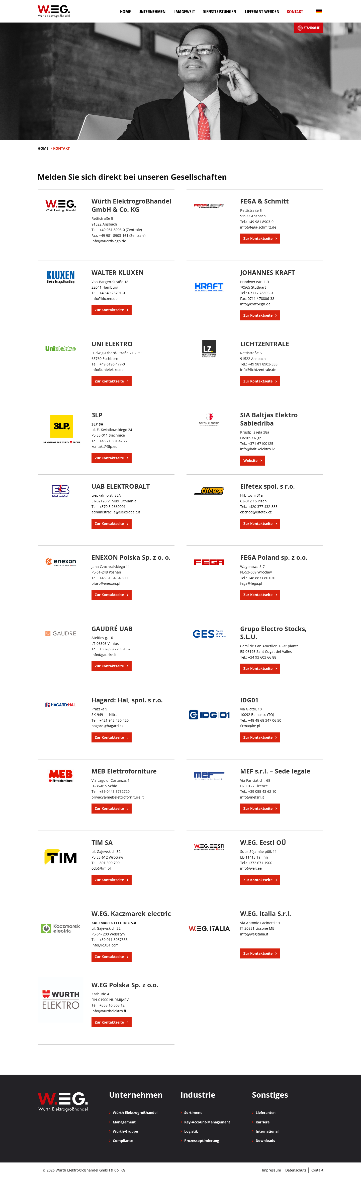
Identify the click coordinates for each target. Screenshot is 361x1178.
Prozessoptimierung (201, 1140)
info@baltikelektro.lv (257, 449)
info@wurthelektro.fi (109, 1011)
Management (124, 1122)
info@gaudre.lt (104, 654)
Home (43, 148)
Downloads (265, 1140)
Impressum (271, 1170)
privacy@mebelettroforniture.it (118, 797)
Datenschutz (295, 1170)
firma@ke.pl (250, 725)
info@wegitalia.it (254, 934)
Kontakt (317, 1170)
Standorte (309, 28)
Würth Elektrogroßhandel (54, 11)
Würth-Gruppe (125, 1131)
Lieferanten (266, 1112)
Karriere (262, 1122)
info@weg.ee (251, 868)
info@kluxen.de (105, 298)
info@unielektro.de (108, 369)
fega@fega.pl (251, 583)
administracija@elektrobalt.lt (116, 512)
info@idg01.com (105, 945)
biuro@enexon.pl (106, 583)
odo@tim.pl (101, 868)
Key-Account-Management (207, 1122)
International (267, 1131)
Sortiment (193, 1112)
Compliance (123, 1140)
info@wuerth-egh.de (109, 241)
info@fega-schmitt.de (258, 227)
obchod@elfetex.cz (256, 512)
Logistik (191, 1131)
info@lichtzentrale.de (258, 369)
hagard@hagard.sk (107, 725)
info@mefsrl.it (252, 797)
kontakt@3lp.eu (105, 446)
